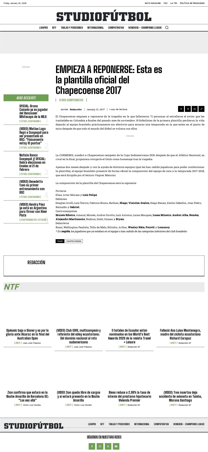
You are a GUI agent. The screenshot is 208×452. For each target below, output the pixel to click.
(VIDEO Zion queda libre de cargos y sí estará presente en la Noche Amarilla (78, 396)
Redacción (76, 109)
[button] (166, 27)
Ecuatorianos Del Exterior (33, 220)
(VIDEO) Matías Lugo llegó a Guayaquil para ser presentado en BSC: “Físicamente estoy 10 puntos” (33, 136)
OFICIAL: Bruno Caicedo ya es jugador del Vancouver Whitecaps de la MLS (33, 111)
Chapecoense (74, 241)
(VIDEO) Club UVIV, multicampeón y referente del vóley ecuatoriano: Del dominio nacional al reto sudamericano (78, 336)
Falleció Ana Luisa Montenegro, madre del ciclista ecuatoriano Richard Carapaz (180, 334)
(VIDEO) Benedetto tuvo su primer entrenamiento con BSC (32, 187)
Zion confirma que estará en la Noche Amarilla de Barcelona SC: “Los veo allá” (27, 396)
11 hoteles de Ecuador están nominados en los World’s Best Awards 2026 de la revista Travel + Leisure (129, 336)
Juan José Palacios (32, 343)
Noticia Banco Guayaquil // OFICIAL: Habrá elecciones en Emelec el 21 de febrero (32, 162)
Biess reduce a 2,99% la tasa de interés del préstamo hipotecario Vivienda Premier (129, 396)
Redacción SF (133, 347)
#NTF (18, 343)
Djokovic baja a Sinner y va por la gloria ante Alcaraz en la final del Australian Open (27, 334)
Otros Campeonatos (71, 100)
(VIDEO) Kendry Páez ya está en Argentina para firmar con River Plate (33, 209)
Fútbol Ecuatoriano (30, 121)
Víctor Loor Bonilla (32, 405)
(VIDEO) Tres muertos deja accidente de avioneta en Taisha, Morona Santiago (180, 396)
